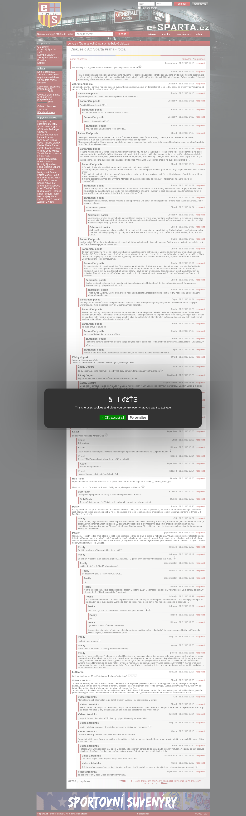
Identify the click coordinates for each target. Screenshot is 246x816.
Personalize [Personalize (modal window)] (138, 417)
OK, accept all (112, 417)
